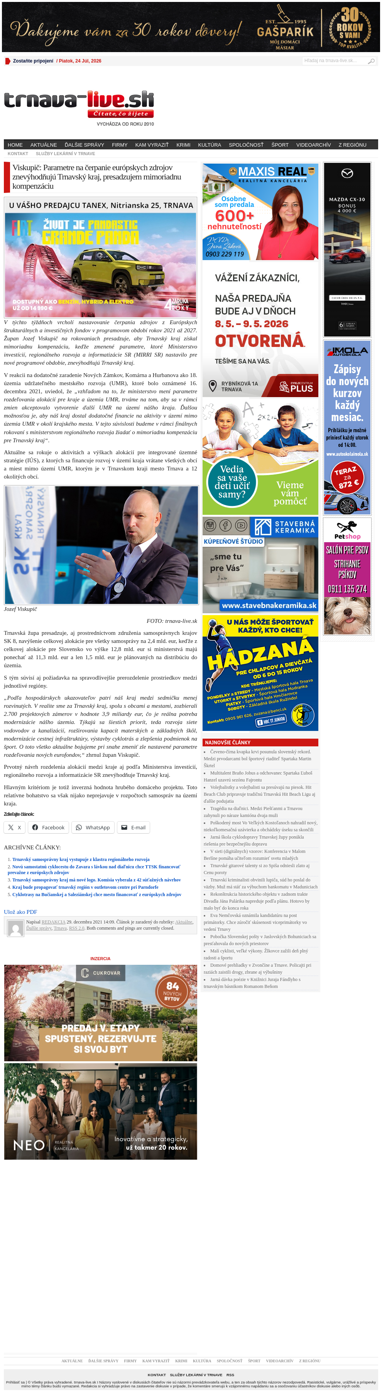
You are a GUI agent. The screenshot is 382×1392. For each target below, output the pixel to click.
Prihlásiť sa (15, 1382)
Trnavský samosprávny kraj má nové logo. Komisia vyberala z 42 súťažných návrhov (96, 880)
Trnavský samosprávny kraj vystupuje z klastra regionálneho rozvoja (81, 859)
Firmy (119, 145)
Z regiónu (353, 145)
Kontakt (18, 153)
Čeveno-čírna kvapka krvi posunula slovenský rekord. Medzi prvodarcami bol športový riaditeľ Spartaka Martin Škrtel (257, 758)
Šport (280, 145)
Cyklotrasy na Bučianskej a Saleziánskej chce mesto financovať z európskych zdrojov (96, 894)
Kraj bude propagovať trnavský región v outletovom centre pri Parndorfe (85, 887)
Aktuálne (43, 145)
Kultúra (209, 145)
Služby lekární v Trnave (65, 153)
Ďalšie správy (85, 145)
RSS (230, 1375)
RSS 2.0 (77, 928)
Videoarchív (313, 145)
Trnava (60, 928)
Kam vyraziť (152, 145)
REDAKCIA (54, 922)
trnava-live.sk (85, 1382)
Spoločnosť (246, 145)
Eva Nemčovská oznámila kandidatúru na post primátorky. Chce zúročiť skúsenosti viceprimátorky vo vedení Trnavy (255, 922)
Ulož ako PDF (20, 912)
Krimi (183, 145)
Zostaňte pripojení (33, 61)
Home (15, 145)
